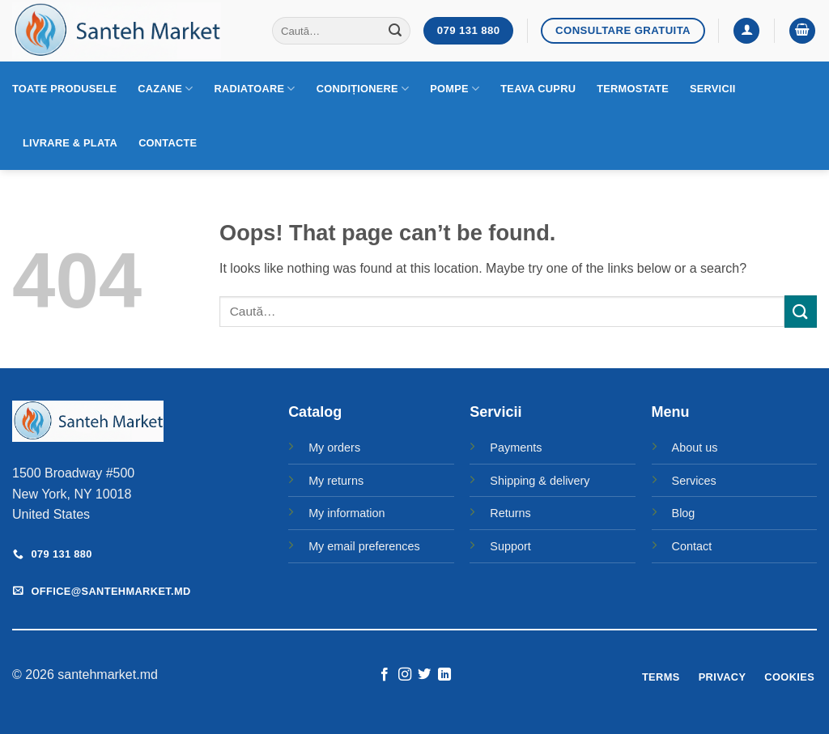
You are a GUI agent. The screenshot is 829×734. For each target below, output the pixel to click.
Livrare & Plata (70, 143)
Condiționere (363, 88)
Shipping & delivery (539, 480)
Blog (683, 513)
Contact (692, 546)
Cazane (165, 88)
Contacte (167, 143)
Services (694, 480)
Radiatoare (255, 88)
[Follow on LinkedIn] (444, 675)
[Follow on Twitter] (424, 675)
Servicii (713, 89)
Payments (516, 447)
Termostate (633, 89)
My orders (334, 447)
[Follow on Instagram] (404, 675)
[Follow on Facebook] (384, 675)
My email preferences (364, 546)
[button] (746, 31)
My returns (335, 480)
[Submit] (396, 31)
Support (510, 546)
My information (346, 513)
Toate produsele (64, 89)
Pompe (454, 88)
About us (695, 447)
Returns (510, 513)
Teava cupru (538, 89)
